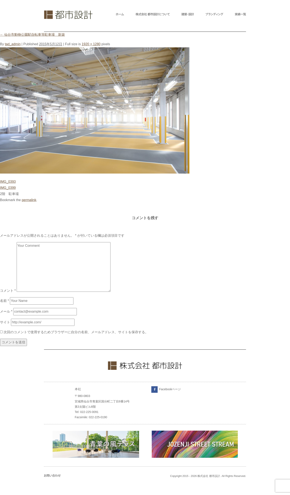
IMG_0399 (8, 188)
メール (6, 311)
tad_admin (13, 44)
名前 (4, 301)
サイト (5, 322)
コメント (8, 290)
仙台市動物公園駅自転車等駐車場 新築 (32, 34)
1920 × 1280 (91, 44)
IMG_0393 (8, 181)
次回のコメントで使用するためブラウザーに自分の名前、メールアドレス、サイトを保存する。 (76, 332)
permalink (29, 200)
